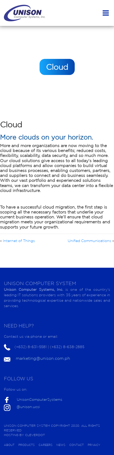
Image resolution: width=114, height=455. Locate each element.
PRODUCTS (26, 444)
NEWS (60, 444)
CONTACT (76, 444)
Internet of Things (19, 241)
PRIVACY (94, 444)
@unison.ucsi (28, 407)
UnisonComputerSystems (39, 399)
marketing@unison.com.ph (43, 358)
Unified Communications (89, 241)
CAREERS (45, 444)
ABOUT (9, 444)
